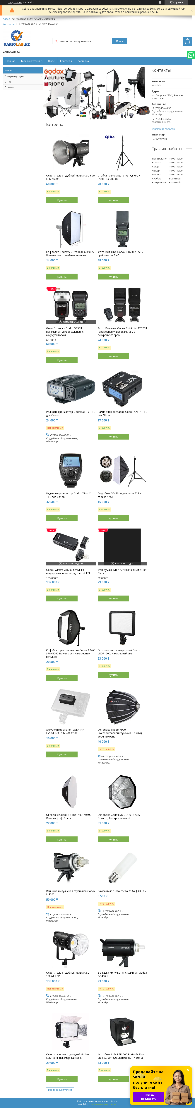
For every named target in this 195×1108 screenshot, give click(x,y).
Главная (10, 61)
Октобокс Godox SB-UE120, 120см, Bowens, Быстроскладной (119, 816)
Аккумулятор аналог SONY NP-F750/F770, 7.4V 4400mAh (65, 731)
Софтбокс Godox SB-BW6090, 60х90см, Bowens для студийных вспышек (70, 253)
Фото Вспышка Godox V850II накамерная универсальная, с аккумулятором (64, 332)
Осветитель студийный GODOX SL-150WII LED (68, 974)
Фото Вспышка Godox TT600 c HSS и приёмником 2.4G (120, 253)
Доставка (83, 61)
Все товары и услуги (60, 1089)
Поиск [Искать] (119, 41)
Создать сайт (15, 2)
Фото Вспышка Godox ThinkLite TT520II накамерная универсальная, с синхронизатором (122, 332)
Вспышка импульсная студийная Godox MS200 (70, 892)
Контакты (66, 61)
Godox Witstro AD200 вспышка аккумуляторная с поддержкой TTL (68, 571)
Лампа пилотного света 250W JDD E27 (122, 891)
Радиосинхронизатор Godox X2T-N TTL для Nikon (122, 413)
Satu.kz (114, 1101)
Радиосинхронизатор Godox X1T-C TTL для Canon (70, 413)
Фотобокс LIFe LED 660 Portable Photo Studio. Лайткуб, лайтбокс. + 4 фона (122, 1056)
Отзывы (9, 87)
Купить (62, 200)
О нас (51, 61)
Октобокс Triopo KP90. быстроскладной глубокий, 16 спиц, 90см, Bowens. (120, 733)
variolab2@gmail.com (163, 129)
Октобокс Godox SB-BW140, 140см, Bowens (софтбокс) (68, 816)
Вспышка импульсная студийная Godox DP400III (122, 974)
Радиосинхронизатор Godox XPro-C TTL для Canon (68, 495)
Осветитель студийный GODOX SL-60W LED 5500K (70, 177)
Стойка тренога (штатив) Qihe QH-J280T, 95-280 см (119, 177)
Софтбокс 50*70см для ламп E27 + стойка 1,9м (119, 495)
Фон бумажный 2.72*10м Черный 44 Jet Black (122, 571)
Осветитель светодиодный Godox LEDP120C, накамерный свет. (119, 652)
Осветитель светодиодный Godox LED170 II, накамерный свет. (67, 1056)
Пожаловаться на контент (103, 1104)
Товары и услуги (30, 61)
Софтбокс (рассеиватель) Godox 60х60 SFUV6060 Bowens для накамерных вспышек (70, 653)
